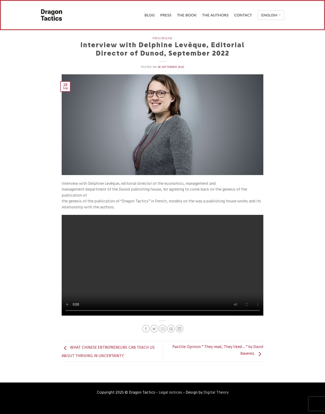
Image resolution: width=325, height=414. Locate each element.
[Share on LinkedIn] (179, 328)
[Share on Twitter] (154, 328)
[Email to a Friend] (162, 328)
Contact (243, 15)
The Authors (215, 15)
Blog (149, 15)
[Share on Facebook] (146, 328)
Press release (162, 38)
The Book (187, 15)
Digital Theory (216, 392)
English (270, 15)
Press (165, 15)
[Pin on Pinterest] (171, 328)
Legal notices (170, 392)
